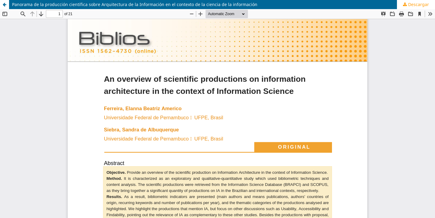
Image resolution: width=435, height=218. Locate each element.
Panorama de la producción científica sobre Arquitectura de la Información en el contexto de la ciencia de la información (134, 4)
